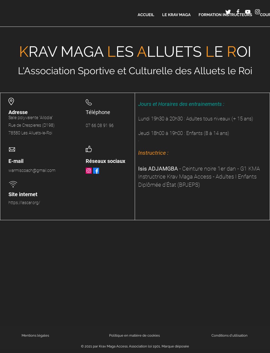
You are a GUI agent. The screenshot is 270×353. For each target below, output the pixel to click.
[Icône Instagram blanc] (257, 11)
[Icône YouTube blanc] (247, 11)
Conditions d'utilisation (229, 335)
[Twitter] (228, 11)
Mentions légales (35, 335)
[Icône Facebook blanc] (238, 11)
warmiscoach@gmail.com (31, 170)
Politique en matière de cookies (135, 335)
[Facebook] (96, 171)
